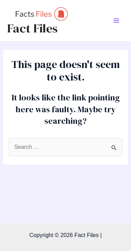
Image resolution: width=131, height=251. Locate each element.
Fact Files (32, 28)
